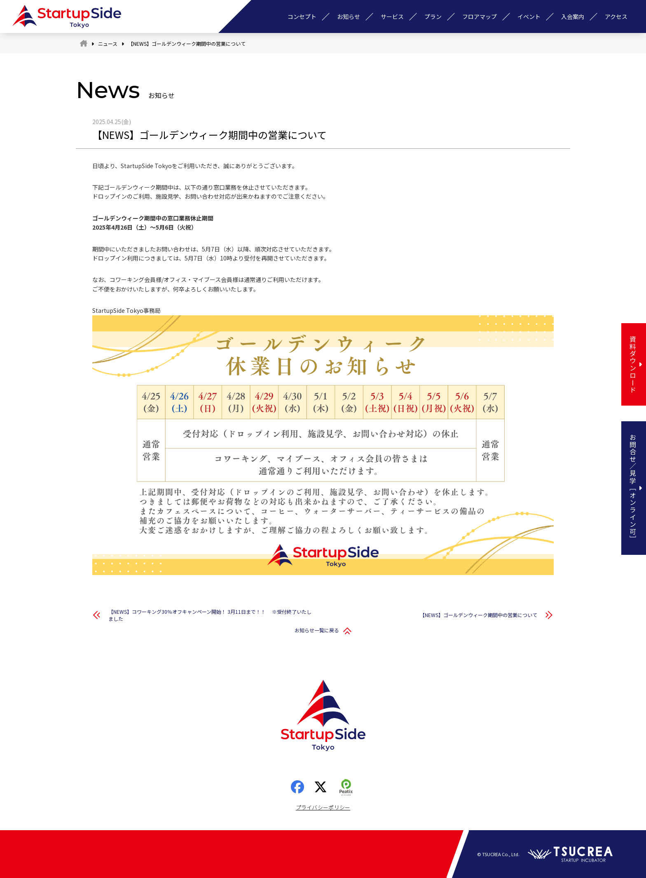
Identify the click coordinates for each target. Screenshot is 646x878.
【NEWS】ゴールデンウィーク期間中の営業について (478, 614)
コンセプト (302, 16)
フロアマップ (479, 16)
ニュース (107, 43)
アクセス (616, 16)
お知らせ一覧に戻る (317, 630)
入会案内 (572, 16)
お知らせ (348, 16)
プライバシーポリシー (323, 807)
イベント (529, 16)
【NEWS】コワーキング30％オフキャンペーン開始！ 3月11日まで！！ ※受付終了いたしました (209, 615)
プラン (433, 16)
